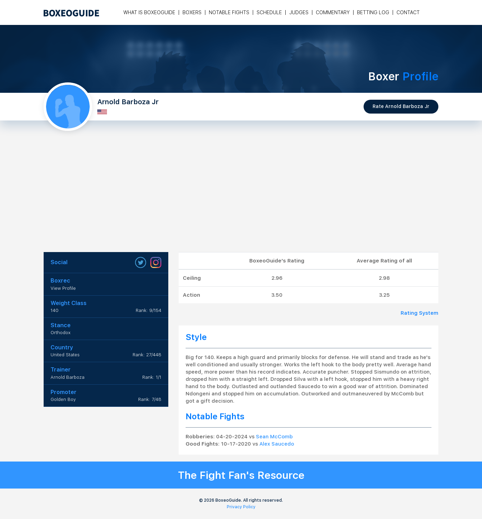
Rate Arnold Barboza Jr (401, 106)
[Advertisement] (241, 200)
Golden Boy (63, 399)
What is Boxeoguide (149, 12)
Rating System (419, 313)
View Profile (63, 288)
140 (55, 310)
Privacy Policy (241, 506)
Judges (299, 12)
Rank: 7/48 (149, 399)
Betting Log (373, 12)
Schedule (269, 12)
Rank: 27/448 (147, 354)
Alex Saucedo (276, 444)
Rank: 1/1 (151, 377)
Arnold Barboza (67, 377)
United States (65, 354)
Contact (408, 12)
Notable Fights (229, 12)
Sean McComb (274, 436)
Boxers (192, 12)
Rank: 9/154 (148, 310)
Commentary (333, 12)
